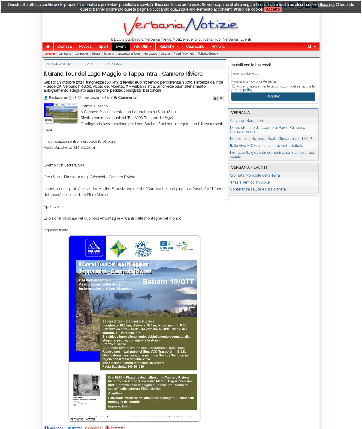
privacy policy (242, 90)
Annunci (218, 46)
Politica (85, 46)
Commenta (125, 98)
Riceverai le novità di (253, 81)
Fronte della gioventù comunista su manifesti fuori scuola (272, 154)
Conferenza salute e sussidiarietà (258, 189)
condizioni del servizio (291, 86)
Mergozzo (150, 53)
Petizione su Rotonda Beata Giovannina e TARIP (271, 138)
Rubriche (166, 46)
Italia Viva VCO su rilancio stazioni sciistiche (266, 145)
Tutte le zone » (208, 53)
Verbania (49, 53)
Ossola (165, 53)
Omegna (65, 53)
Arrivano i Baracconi (247, 120)
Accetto (273, 9)
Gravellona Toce (129, 53)
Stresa (95, 53)
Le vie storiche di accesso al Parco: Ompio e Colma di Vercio (267, 129)
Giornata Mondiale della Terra (255, 175)
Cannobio (81, 53)
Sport (103, 46)
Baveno (109, 53)
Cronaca (64, 46)
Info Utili (141, 46)
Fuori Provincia (184, 53)
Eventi (121, 46)
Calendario (195, 46)
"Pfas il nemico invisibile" (250, 182)
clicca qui (326, 5)
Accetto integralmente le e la (273, 88)
